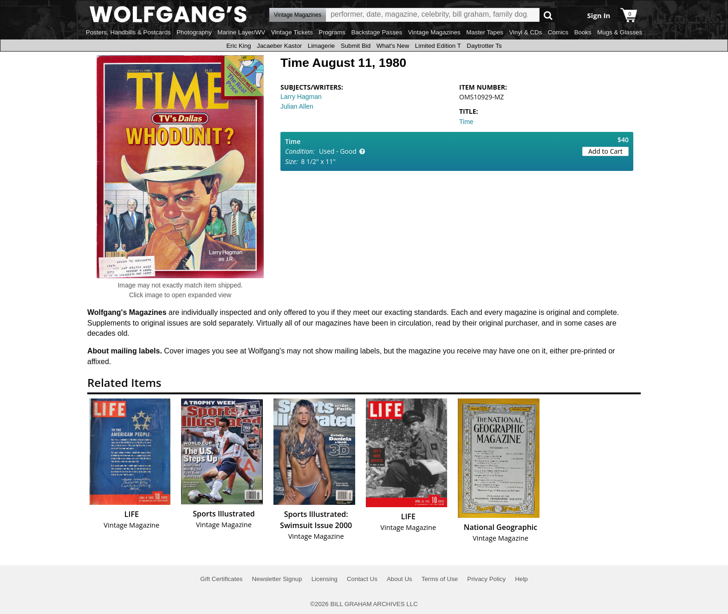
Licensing (325, 578)
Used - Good (338, 151)
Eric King (238, 45)
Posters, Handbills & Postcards (128, 32)
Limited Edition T (438, 45)
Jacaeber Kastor (279, 45)
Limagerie (321, 45)
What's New (393, 45)
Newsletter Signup (277, 578)
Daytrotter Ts (484, 45)
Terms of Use (440, 578)
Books (583, 32)
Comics (558, 32)
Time (466, 121)
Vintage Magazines (434, 32)
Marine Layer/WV (241, 32)
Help (521, 578)
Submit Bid (355, 45)
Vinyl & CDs (525, 32)
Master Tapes (484, 32)
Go (548, 15)
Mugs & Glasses (619, 32)
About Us (399, 578)
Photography (194, 32)
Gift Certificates (221, 578)
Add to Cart (605, 151)
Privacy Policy (486, 578)
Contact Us (362, 578)
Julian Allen (296, 106)
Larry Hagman (301, 96)
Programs (331, 32)
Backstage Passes (377, 32)
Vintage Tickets (292, 32)
